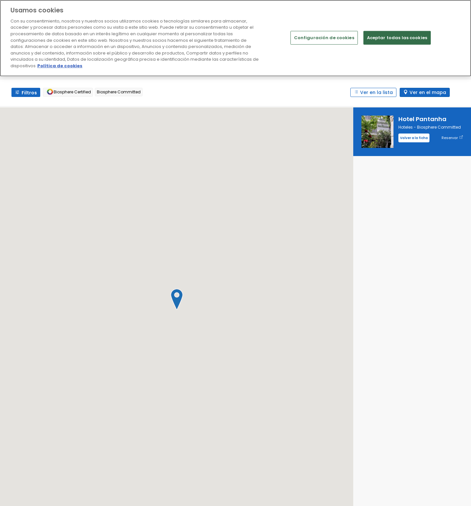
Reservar (452, 138)
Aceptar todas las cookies (397, 38)
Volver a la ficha (414, 137)
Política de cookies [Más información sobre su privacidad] (59, 66)
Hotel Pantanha (422, 119)
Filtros (29, 92)
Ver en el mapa (428, 92)
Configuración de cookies (324, 38)
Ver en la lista (376, 92)
